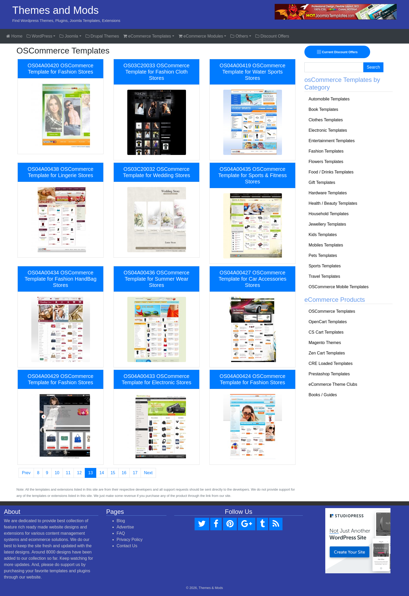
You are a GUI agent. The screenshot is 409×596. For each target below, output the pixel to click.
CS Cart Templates (326, 332)
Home (14, 36)
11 (68, 473)
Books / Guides (323, 395)
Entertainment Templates (332, 141)
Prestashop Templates (329, 374)
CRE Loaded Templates (331, 363)
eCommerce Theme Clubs (333, 384)
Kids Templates (323, 234)
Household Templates (329, 214)
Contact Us (127, 546)
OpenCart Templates (328, 322)
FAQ (121, 533)
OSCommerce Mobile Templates (339, 287)
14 (101, 473)
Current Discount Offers (337, 52)
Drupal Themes (102, 36)
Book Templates (323, 109)
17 (135, 473)
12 (79, 473)
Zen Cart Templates (327, 353)
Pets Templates (323, 255)
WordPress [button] (39, 36)
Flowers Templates (326, 161)
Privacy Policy (130, 539)
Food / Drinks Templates (331, 172)
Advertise (125, 527)
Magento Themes (325, 342)
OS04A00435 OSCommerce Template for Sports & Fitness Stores (252, 175)
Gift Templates (322, 182)
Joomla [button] (68, 36)
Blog (121, 521)
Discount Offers (272, 36)
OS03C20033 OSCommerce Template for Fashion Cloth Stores (156, 72)
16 (124, 473)
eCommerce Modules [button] (200, 36)
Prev (26, 473)
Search (373, 67)
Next (148, 473)
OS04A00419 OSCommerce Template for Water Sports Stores (252, 72)
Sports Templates (325, 266)
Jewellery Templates (327, 224)
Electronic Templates (328, 130)
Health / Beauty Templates (333, 203)
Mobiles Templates (326, 245)
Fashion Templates (326, 151)
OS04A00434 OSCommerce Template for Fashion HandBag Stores (61, 279)
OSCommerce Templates (332, 311)
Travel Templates (324, 276)
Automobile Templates (329, 99)
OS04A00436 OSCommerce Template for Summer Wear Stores (156, 279)
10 (57, 473)
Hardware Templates (328, 193)
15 (113, 473)
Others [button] (239, 36)
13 (90, 473)
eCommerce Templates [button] (147, 36)
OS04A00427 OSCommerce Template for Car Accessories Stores (252, 279)
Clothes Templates (326, 120)
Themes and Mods (55, 10)
